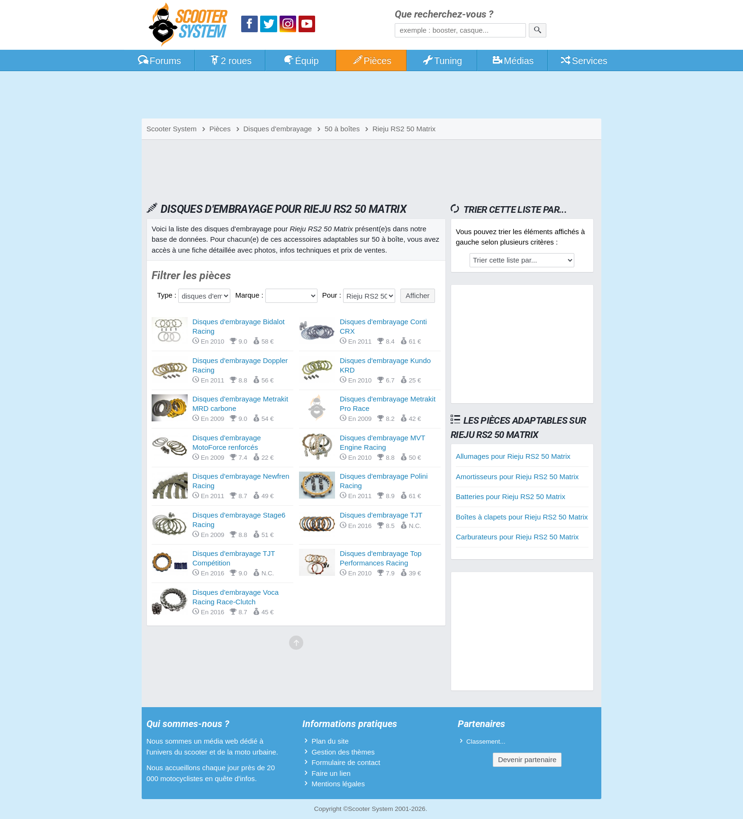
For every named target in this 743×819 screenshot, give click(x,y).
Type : (167, 295)
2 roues (230, 60)
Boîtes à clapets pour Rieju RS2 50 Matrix (522, 517)
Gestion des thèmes (342, 752)
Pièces (371, 60)
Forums (159, 60)
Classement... (486, 741)
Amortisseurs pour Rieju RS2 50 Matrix (517, 477)
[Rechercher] (537, 30)
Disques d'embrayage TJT (381, 515)
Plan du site (329, 741)
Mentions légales (338, 784)
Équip (301, 60)
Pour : (332, 295)
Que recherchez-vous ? (444, 14)
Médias (513, 60)
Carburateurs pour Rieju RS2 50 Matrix (517, 537)
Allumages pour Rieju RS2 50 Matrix (513, 456)
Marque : (250, 295)
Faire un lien (331, 773)
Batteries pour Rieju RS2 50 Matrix (510, 496)
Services (583, 60)
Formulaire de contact (345, 762)
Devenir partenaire (527, 759)
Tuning (442, 60)
